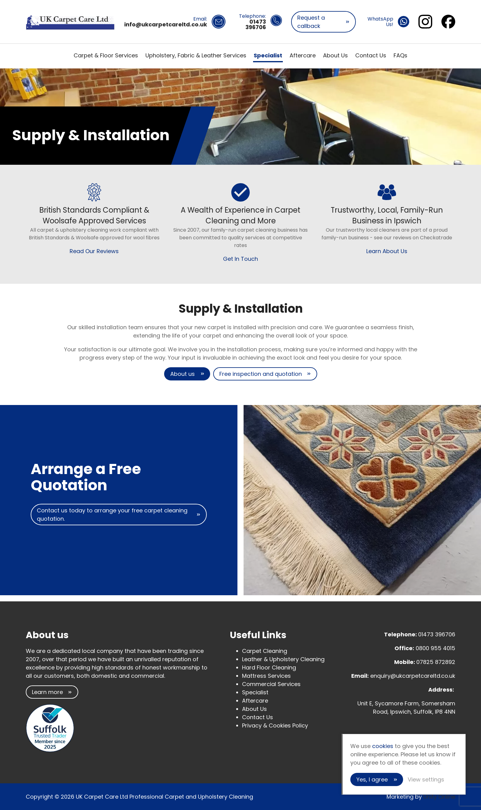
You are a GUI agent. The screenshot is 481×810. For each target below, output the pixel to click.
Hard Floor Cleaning (269, 667)
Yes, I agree (372, 779)
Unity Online (439, 796)
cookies (382, 746)
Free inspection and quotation (260, 374)
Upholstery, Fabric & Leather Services (195, 55)
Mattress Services (266, 676)
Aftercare (303, 55)
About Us (335, 55)
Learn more (47, 692)
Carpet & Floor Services (106, 55)
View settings (426, 779)
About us (182, 374)
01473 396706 (436, 634)
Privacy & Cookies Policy (275, 725)
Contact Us (370, 55)
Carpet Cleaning (264, 651)
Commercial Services (271, 684)
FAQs (400, 55)
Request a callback (311, 22)
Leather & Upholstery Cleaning (283, 659)
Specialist (268, 55)
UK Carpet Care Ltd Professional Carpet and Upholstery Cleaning (70, 21)
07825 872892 (435, 662)
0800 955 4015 (435, 648)
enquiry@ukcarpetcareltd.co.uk (412, 676)
